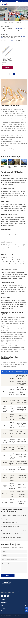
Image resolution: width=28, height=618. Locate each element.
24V (19, 40)
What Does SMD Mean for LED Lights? (11, 526)
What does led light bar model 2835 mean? (12, 537)
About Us (3, 608)
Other (22, 40)
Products (5, 22)
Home (7, 74)
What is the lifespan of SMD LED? (10, 522)
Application (3, 602)
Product (3, 599)
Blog (2, 605)
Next (18, 74)
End (21, 74)
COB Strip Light (10, 30)
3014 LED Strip (18, 22)
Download (3, 611)
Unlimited (3, 28)
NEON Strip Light (17, 30)
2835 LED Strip (9, 36)
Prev (11, 74)
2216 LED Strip (16, 36)
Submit (7, 575)
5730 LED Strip (14, 38)
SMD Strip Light (11, 22)
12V (16, 40)
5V (14, 40)
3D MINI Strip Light (10, 28)
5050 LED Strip (7, 38)
